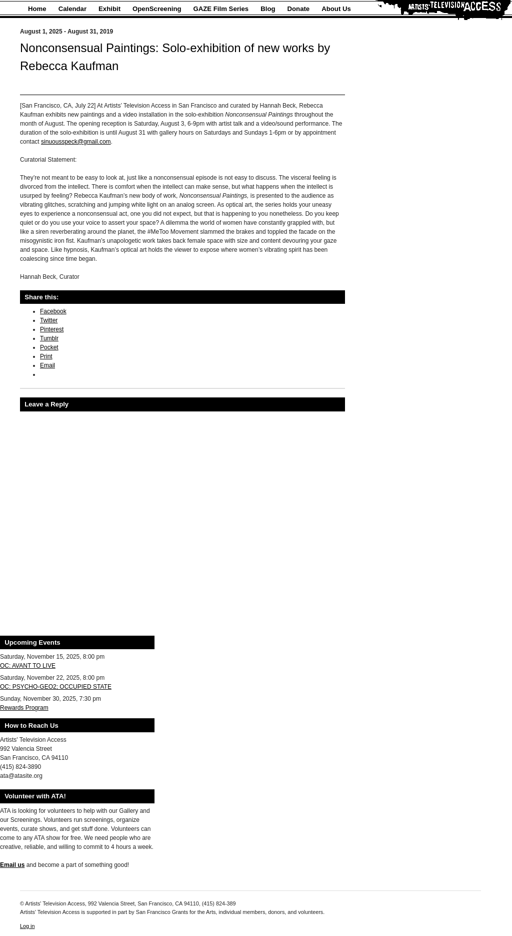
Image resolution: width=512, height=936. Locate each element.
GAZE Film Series (221, 9)
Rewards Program (24, 707)
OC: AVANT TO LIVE (28, 665)
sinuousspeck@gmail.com (76, 141)
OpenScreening (156, 9)
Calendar (72, 9)
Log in (27, 926)
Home (37, 9)
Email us (12, 864)
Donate (299, 9)
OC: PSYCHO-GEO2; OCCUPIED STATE (56, 686)
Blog (267, 9)
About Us (336, 9)
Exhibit (109, 9)
